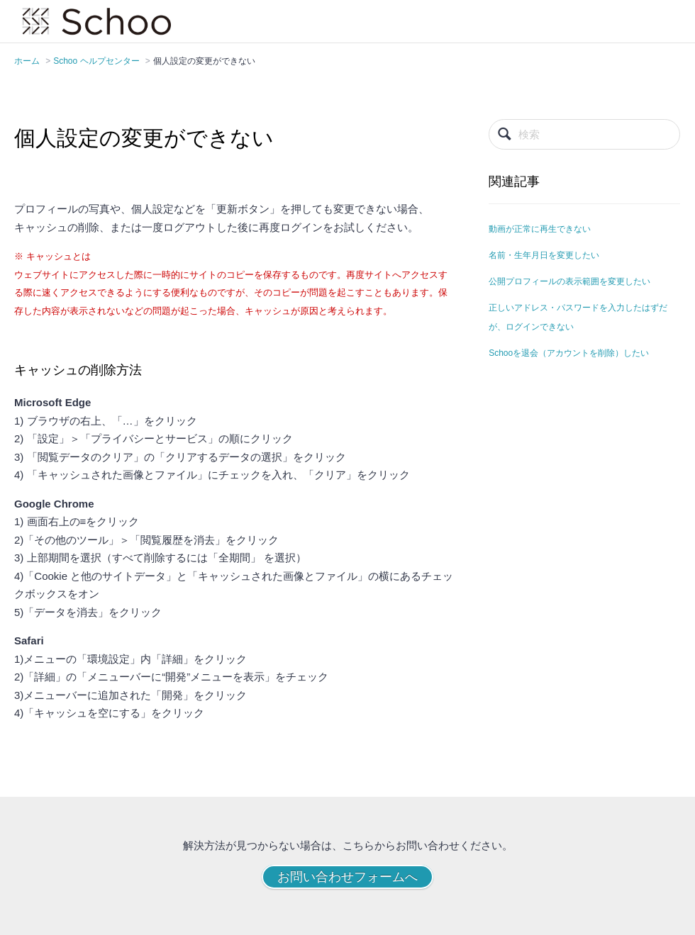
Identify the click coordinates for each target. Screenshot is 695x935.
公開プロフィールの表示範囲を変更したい (569, 281)
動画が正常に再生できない (540, 229)
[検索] (584, 134)
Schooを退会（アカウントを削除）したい (569, 353)
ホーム (27, 61)
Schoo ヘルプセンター (96, 61)
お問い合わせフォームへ (347, 877)
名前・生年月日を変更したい (544, 255)
